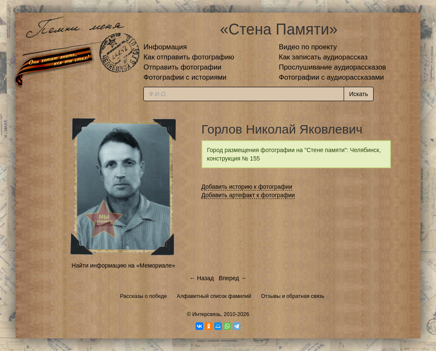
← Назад (201, 278)
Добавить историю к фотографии (247, 186)
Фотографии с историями (184, 77)
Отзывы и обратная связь (292, 296)
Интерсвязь (206, 314)
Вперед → (233, 278)
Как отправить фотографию (188, 57)
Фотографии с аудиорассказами (331, 77)
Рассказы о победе (143, 296)
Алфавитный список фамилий (214, 296)
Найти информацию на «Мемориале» (123, 265)
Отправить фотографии (182, 67)
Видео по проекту (308, 47)
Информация (165, 47)
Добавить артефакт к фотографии (248, 195)
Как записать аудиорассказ (323, 57)
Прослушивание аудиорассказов (332, 67)
